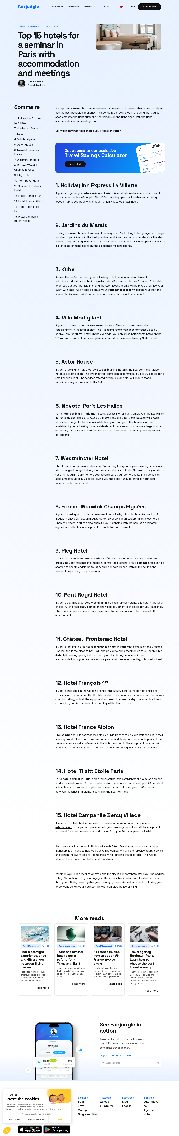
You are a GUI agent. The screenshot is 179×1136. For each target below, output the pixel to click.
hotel (81, 233)
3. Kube (18, 133)
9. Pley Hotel (22, 175)
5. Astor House (23, 144)
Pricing (106, 7)
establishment (125, 193)
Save (81, 1105)
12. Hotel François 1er (27, 195)
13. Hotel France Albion (28, 201)
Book (81, 1101)
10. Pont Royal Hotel (26, 180)
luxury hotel (120, 690)
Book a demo (149, 7)
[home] (28, 7)
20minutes (107, 1105)
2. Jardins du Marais (26, 128)
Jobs (147, 1114)
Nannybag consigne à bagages (83, 878)
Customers (73, 7)
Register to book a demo (115, 1055)
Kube (58, 277)
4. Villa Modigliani (24, 139)
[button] (57, 6)
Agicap (104, 1101)
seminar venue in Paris (83, 846)
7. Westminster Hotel (26, 159)
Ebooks (126, 1105)
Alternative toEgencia (151, 1106)
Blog (125, 1101)
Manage (83, 1110)
